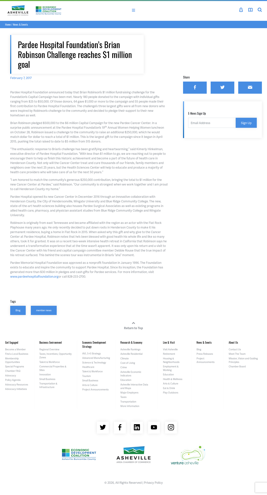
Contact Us (235, 349)
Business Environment (50, 342)
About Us (233, 342)
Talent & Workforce (49, 362)
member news (43, 310)
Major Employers (129, 392)
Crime (123, 367)
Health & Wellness (172, 379)
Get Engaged (11, 342)
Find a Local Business (16, 353)
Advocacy (10, 375)
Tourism (86, 376)
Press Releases (205, 353)
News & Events (20, 24)
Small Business (47, 379)
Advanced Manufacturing (96, 358)
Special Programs (14, 366)
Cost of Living (127, 362)
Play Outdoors (170, 392)
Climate (124, 358)
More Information (129, 406)
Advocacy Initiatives (16, 389)
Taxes (123, 397)
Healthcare (88, 367)
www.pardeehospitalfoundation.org (34, 276)
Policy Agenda (13, 380)
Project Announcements (95, 389)
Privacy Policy (153, 482)
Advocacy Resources (16, 384)
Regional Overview (49, 349)
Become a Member (15, 349)
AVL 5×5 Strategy (91, 353)
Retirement (169, 353)
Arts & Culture (90, 385)
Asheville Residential (131, 353)
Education (125, 380)
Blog (17, 310)
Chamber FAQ (12, 370)
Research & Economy (131, 342)
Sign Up (246, 123)
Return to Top (133, 325)
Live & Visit (169, 342)
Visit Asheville (170, 349)
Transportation (128, 401)
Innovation (45, 374)
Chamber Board (237, 366)
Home (8, 24)
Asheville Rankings (130, 349)
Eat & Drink (169, 388)
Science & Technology (94, 362)
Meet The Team (237, 353)
